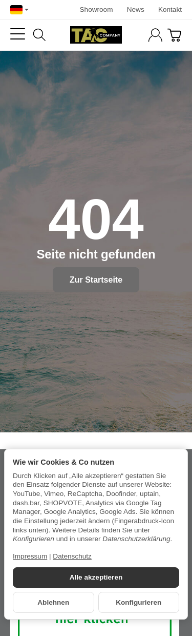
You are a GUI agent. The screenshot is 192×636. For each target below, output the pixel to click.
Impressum (30, 556)
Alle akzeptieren (96, 577)
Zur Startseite (96, 279)
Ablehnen (53, 602)
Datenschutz (72, 556)
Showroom (96, 9)
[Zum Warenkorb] (174, 35)
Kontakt (170, 9)
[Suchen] (39, 35)
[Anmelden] (155, 35)
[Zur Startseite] (95, 35)
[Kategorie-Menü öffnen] (17, 34)
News (135, 9)
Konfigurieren (138, 602)
